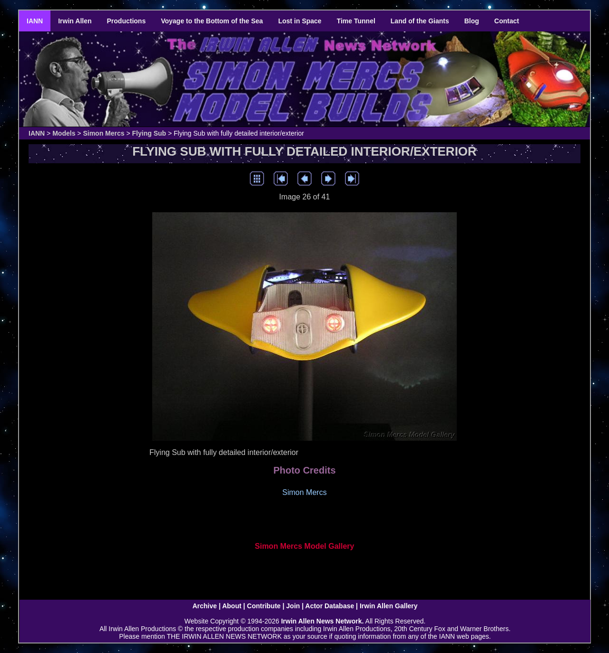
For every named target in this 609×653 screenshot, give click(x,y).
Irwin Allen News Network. (322, 621)
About (231, 606)
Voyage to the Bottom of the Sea (212, 21)
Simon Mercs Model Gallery (304, 546)
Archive (204, 606)
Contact (506, 21)
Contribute (264, 606)
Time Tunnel (356, 21)
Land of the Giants (420, 21)
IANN (35, 21)
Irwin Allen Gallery (389, 606)
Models (63, 133)
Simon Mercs (103, 133)
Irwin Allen (74, 21)
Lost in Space (300, 21)
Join (293, 606)
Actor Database (329, 606)
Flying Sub (149, 133)
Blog (471, 21)
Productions (126, 21)
